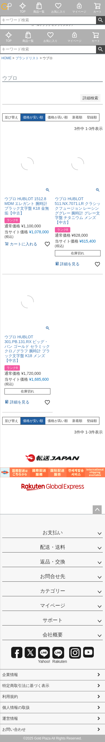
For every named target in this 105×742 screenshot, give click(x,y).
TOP (22, 7)
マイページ (79, 7)
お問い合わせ (14, 729)
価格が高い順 (58, 117)
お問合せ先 (52, 576)
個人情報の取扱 (16, 707)
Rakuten (59, 655)
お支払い (53, 532)
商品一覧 (39, 7)
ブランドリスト (27, 58)
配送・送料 (52, 547)
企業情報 (10, 674)
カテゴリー (52, 591)
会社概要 (53, 635)
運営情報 (10, 718)
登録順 (92, 117)
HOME (6, 58)
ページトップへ (97, 509)
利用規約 (10, 696)
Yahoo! (44, 655)
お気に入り (58, 7)
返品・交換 (52, 562)
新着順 (77, 117)
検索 (100, 20)
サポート (53, 620)
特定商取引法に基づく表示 (25, 685)
